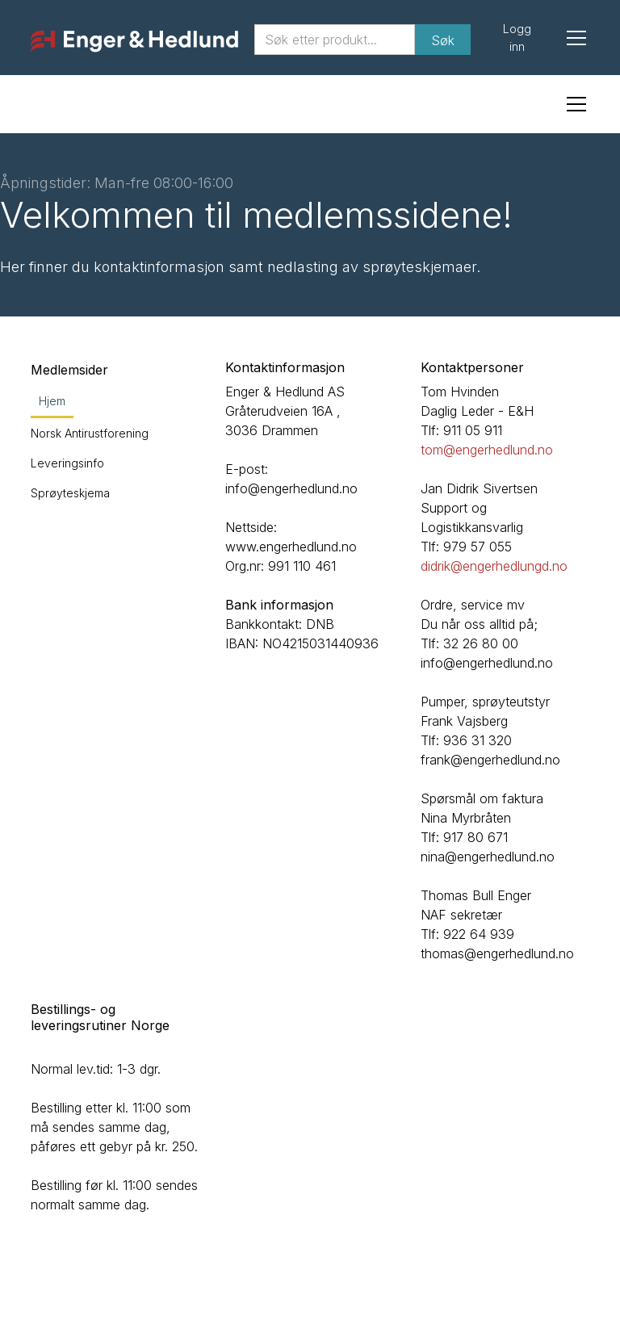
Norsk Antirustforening (90, 433)
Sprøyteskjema (70, 493)
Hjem (52, 401)
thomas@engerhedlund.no (497, 953)
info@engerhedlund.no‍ (291, 488)
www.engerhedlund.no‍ (291, 546)
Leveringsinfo (67, 463)
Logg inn (517, 37)
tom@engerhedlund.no (487, 450)
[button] (573, 38)
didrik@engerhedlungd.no (494, 566)
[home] (134, 41)
